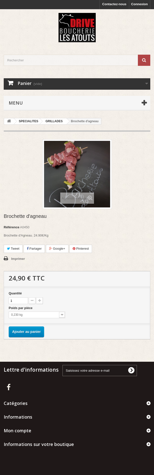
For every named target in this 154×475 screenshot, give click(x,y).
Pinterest (81, 248)
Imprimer (18, 259)
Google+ (57, 248)
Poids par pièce (21, 308)
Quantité (15, 293)
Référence (11, 227)
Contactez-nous (114, 4)
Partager (34, 248)
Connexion (139, 4)
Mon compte (17, 431)
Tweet (13, 248)
